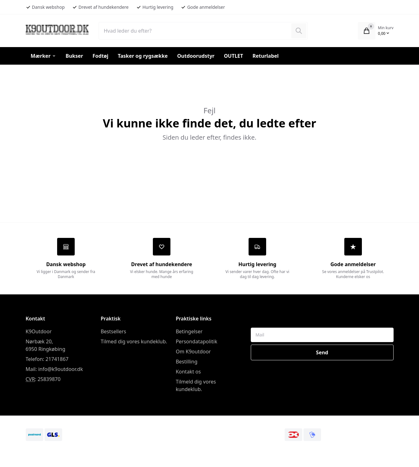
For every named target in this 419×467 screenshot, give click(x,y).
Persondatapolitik (196, 342)
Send (322, 353)
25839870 (49, 380)
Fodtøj (101, 55)
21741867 (57, 360)
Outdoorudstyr (195, 55)
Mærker (43, 55)
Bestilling (186, 362)
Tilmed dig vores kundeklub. (134, 342)
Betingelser (189, 332)
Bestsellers (113, 332)
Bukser (74, 55)
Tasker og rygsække (143, 55)
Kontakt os (188, 372)
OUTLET (233, 55)
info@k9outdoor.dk (60, 370)
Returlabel (266, 55)
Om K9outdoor (193, 352)
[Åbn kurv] (366, 31)
